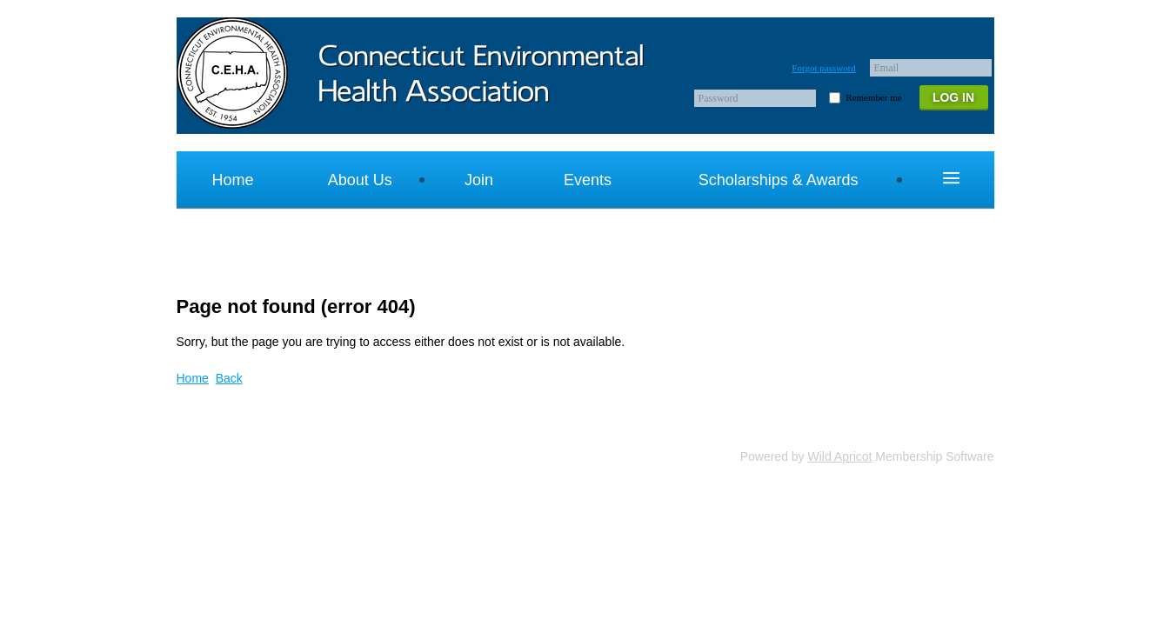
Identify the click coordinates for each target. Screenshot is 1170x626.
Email (886, 68)
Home (193, 378)
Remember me (873, 97)
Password (719, 98)
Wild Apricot (840, 456)
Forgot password (823, 68)
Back (229, 378)
